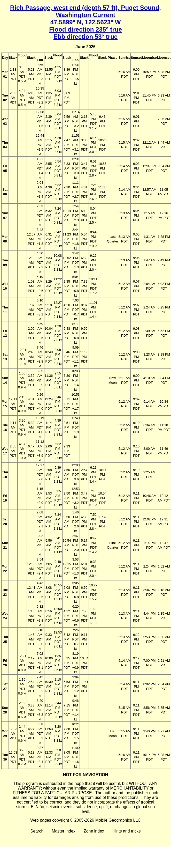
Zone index (94, 831)
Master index (63, 831)
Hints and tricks (126, 831)
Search (37, 831)
